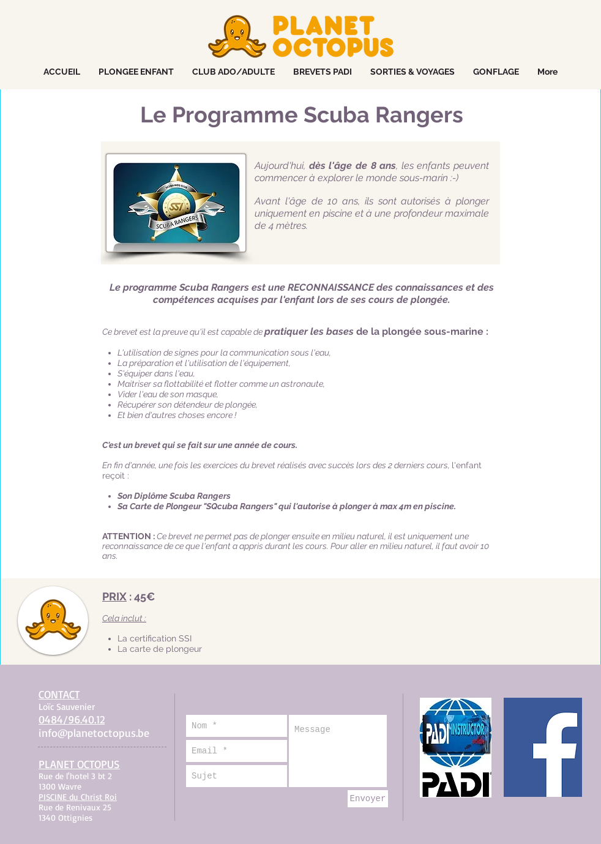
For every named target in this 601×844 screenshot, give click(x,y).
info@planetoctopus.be (94, 732)
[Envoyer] (368, 798)
